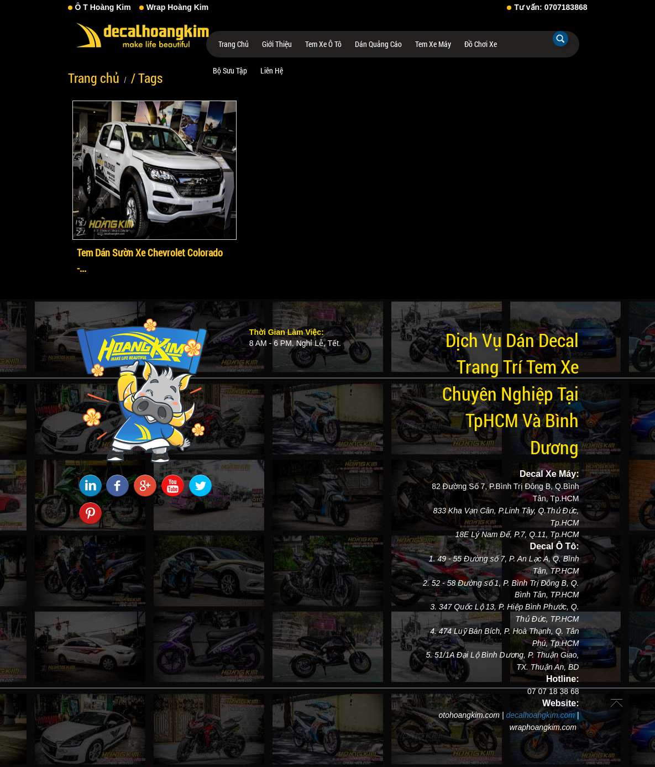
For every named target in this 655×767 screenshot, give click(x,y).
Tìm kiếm (560, 38)
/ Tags (147, 78)
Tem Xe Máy (433, 44)
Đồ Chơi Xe (480, 44)
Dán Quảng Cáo (378, 44)
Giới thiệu (277, 44)
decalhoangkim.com (540, 715)
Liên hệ (271, 70)
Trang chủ (233, 44)
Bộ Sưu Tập (230, 70)
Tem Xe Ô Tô (323, 44)
